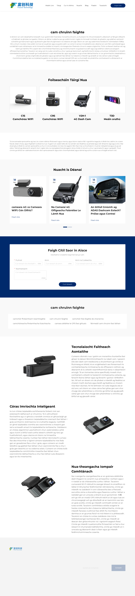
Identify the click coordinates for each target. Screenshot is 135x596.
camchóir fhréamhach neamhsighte (29, 319)
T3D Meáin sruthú (112, 117)
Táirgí (59, 5)
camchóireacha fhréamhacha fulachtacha (31, 323)
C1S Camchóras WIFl (23, 117)
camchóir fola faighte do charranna (88, 319)
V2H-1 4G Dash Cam (82, 117)
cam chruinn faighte (59, 319)
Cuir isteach (67, 284)
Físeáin (94, 5)
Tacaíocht (103, 5)
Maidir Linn (49, 5)
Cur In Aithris (69, 5)
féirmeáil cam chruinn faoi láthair (105, 323)
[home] (22, 5)
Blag (86, 5)
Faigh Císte (118, 5)
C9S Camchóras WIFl (52, 117)
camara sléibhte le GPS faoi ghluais (70, 323)
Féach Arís (16, 217)
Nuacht (79, 5)
